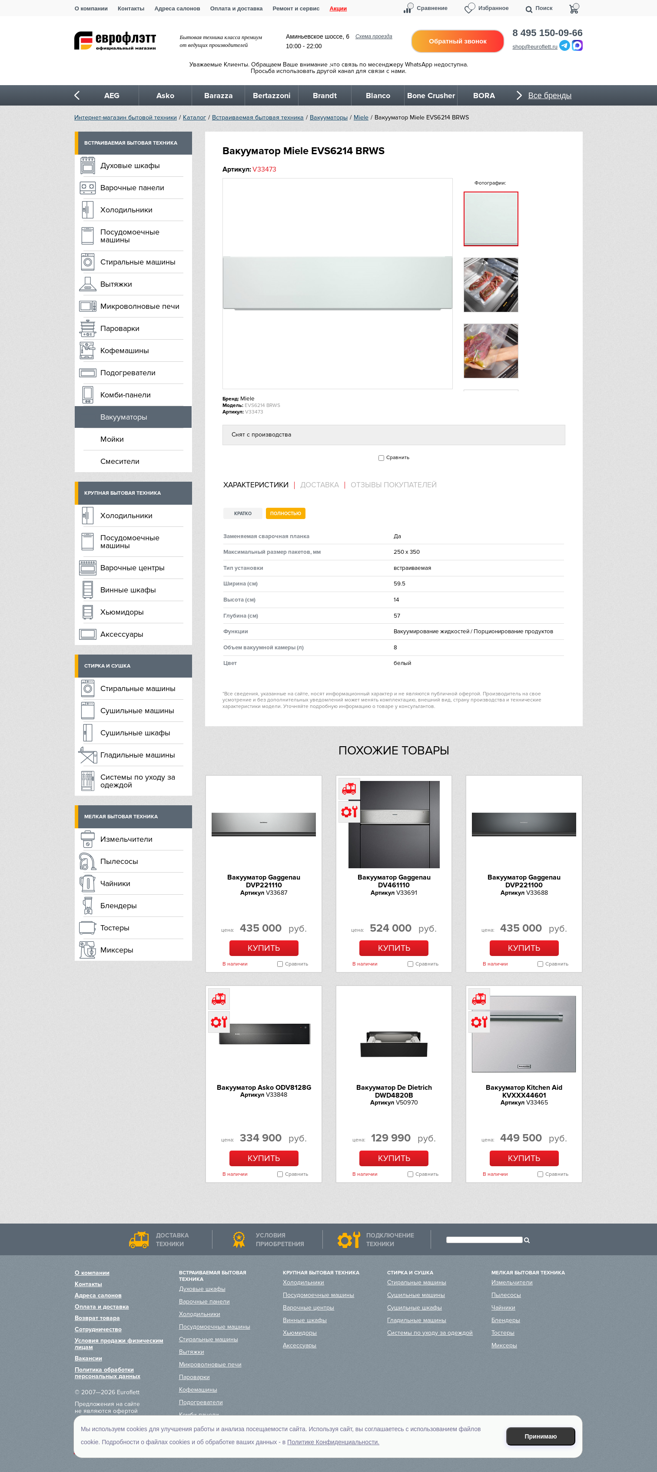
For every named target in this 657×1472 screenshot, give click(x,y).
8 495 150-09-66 (548, 33)
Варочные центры (132, 567)
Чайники (115, 883)
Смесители (119, 461)
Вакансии (88, 1358)
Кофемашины (124, 350)
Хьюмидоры (122, 612)
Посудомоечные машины (129, 236)
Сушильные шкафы (135, 733)
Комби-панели (125, 395)
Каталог (194, 117)
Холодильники (126, 210)
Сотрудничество (98, 1329)
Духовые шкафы (130, 165)
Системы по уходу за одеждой (137, 781)
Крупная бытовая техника (122, 493)
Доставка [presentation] (319, 485)
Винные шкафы (128, 590)
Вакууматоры (329, 117)
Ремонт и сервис (296, 8)
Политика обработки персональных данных (107, 1373)
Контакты (131, 8)
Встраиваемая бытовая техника (258, 117)
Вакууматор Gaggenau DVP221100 (524, 881)
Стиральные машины (138, 262)
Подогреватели (128, 372)
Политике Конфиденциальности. (333, 1442)
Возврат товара (97, 1318)
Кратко (243, 513)
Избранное (493, 8)
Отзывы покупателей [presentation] (394, 485)
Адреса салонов (177, 8)
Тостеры (114, 928)
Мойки (112, 439)
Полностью (285, 513)
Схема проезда (373, 36)
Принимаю (541, 1436)
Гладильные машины (137, 755)
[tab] (259, 485)
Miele (361, 117)
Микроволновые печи (139, 306)
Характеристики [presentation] (256, 485)
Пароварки (119, 328)
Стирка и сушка (107, 666)
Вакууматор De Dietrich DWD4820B (394, 1091)
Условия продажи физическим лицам (119, 1344)
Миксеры (116, 950)
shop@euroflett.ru (535, 46)
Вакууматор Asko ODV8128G (264, 1087)
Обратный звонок (457, 41)
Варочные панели (132, 187)
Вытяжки (116, 284)
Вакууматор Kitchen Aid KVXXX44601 (524, 1091)
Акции (338, 8)
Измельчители (126, 839)
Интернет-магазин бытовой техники (125, 117)
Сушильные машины (137, 710)
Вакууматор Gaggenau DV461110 (394, 881)
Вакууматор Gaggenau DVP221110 (263, 881)
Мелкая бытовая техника (121, 817)
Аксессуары (121, 634)
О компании (91, 8)
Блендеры (118, 905)
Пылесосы (119, 861)
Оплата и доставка (236, 8)
